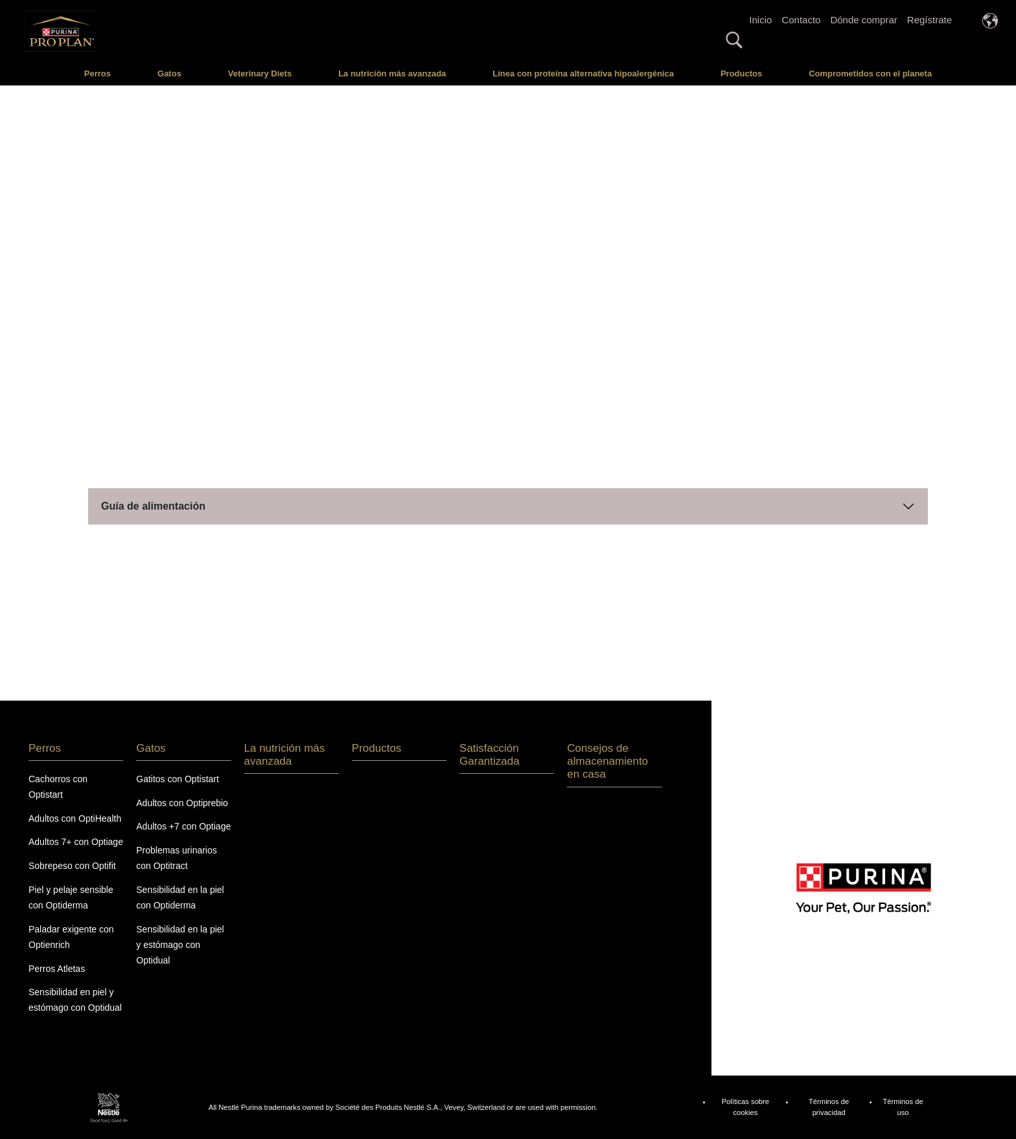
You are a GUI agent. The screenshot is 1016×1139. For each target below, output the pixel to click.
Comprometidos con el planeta (870, 73)
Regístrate (929, 19)
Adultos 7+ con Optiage (76, 842)
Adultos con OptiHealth (75, 818)
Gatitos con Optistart (177, 779)
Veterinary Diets (260, 73)
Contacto (800, 19)
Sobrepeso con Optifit (72, 866)
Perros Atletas (57, 969)
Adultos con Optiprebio (182, 803)
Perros (97, 73)
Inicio (760, 19)
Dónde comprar (863, 19)
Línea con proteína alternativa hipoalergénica (583, 73)
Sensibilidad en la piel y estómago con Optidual (180, 944)
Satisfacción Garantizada (489, 754)
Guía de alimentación (153, 506)
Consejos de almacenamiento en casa (607, 761)
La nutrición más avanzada (392, 73)
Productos (741, 73)
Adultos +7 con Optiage (183, 826)
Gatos (169, 73)
